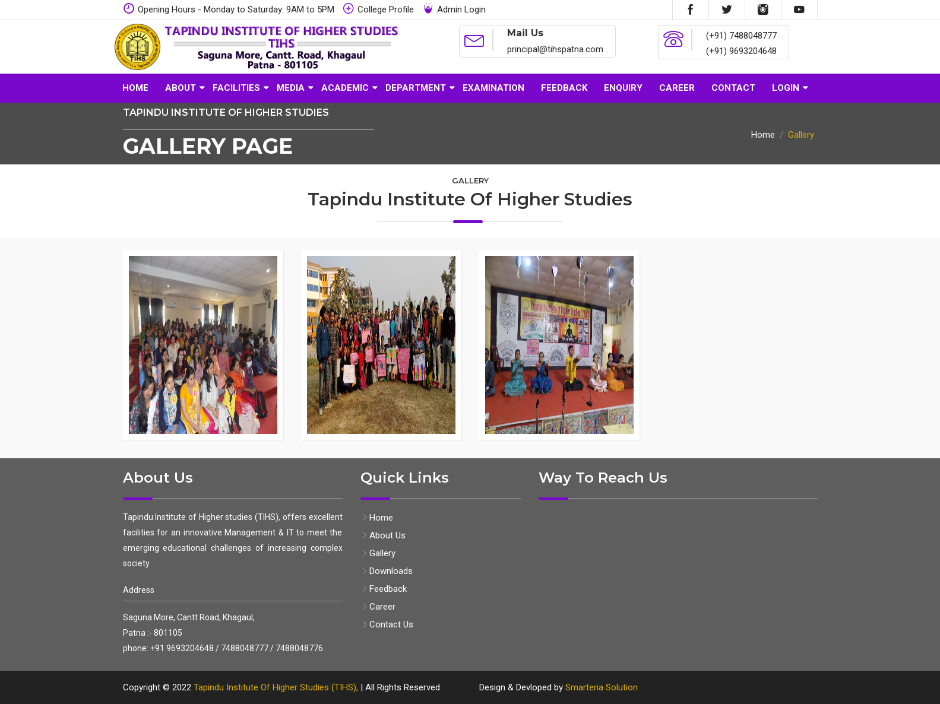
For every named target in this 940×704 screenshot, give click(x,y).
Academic (345, 88)
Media (291, 88)
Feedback (564, 88)
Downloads (386, 571)
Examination (493, 88)
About (180, 88)
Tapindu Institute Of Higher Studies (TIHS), (276, 687)
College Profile (378, 8)
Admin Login (454, 8)
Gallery (377, 553)
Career (677, 88)
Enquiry (623, 88)
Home (135, 88)
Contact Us (386, 624)
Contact (733, 88)
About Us (383, 535)
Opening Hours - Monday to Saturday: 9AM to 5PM (228, 8)
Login (785, 88)
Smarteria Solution (601, 687)
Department (415, 88)
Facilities (236, 88)
